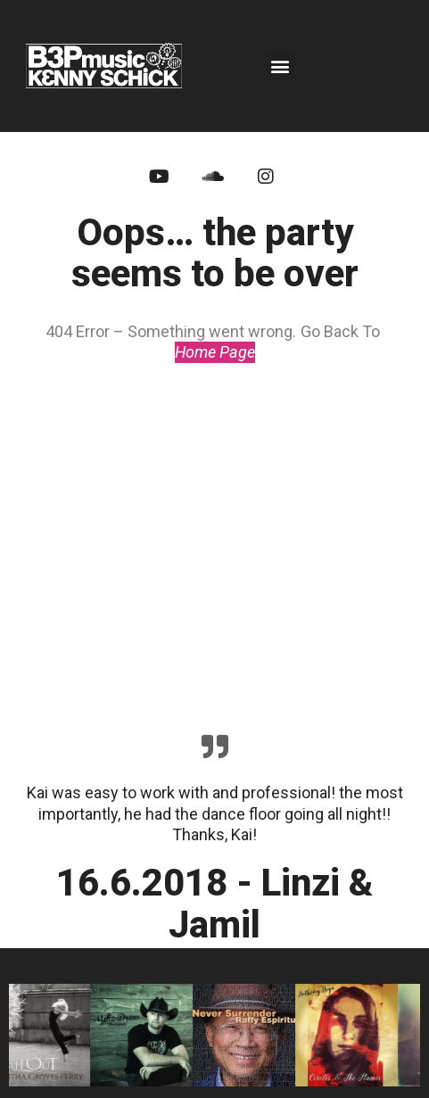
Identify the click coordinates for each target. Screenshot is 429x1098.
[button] (280, 65)
